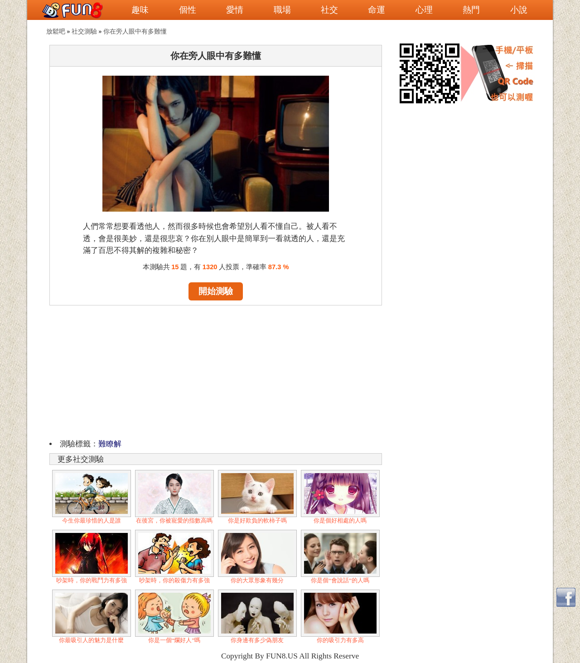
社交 (329, 10)
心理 (424, 10)
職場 (282, 10)
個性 (187, 10)
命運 (376, 10)
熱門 (471, 10)
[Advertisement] (215, 370)
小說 (518, 10)
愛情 (234, 10)
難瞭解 (109, 444)
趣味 (140, 10)
